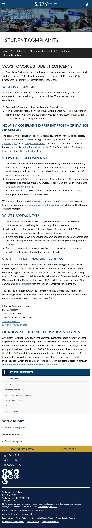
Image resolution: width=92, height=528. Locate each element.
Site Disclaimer (33, 522)
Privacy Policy (21, 518)
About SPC (14, 464)
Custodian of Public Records (13, 522)
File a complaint (22, 283)
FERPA (8, 384)
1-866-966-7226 (11, 321)
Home (5, 51)
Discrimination (27, 151)
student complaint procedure (44, 204)
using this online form (22, 186)
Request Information (23, 449)
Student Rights (17, 372)
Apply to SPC (69, 449)
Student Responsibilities (14, 400)
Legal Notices (7, 518)
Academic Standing (12, 379)
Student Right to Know (58, 51)
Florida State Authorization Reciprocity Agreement (31, 364)
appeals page (9, 143)
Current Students (18, 51)
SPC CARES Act (11, 411)
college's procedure (35, 143)
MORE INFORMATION (14, 325)
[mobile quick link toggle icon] (87, 4)
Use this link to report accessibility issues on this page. (23, 510)
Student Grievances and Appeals (18, 395)
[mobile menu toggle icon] (3, 4)
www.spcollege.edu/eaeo (47, 507)
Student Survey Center (14, 406)
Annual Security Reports (65, 518)
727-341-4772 (9, 501)
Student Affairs (37, 51)
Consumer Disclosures (50, 522)
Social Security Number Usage (41, 518)
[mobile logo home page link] (46, 4)
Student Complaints (13, 390)
